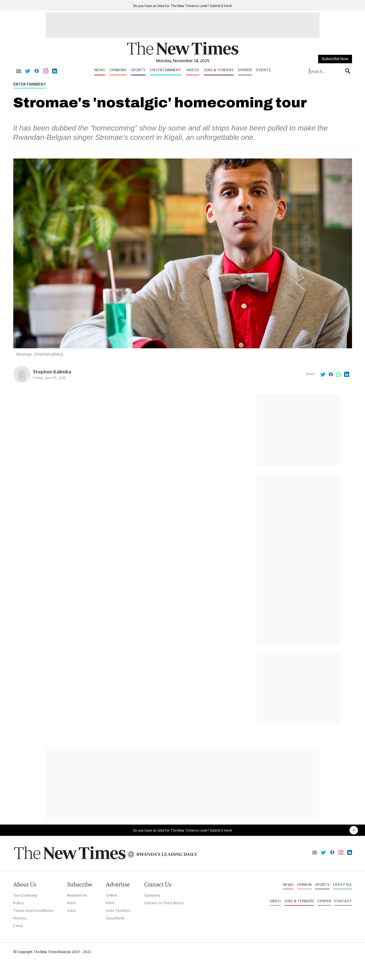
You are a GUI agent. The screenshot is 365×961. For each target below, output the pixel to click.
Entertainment (166, 70)
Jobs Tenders (118, 910)
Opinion (304, 884)
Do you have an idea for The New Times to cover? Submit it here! (182, 6)
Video (275, 901)
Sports (138, 70)
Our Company (25, 895)
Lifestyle (342, 884)
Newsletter (77, 895)
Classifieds (115, 918)
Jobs (71, 910)
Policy (18, 903)
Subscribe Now (335, 59)
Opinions (118, 70)
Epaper (245, 70)
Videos (192, 70)
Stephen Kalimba (52, 371)
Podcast (343, 901)
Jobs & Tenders (219, 70)
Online (111, 895)
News (99, 70)
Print (71, 903)
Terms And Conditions (33, 910)
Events (263, 70)
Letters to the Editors (164, 903)
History (19, 918)
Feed (18, 925)
